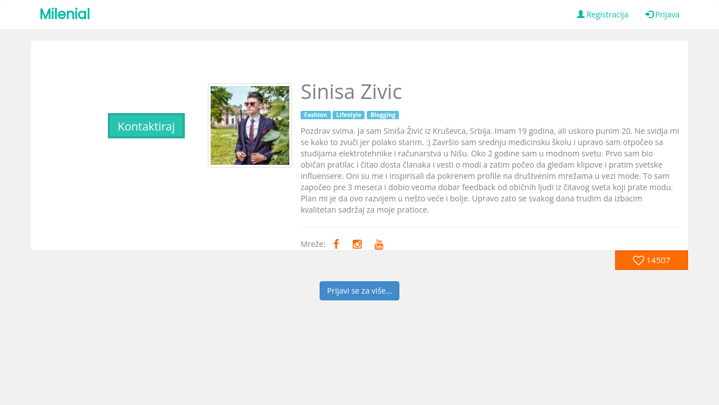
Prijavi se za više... (359, 290)
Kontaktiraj (146, 126)
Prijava (662, 14)
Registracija (603, 14)
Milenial (64, 14)
